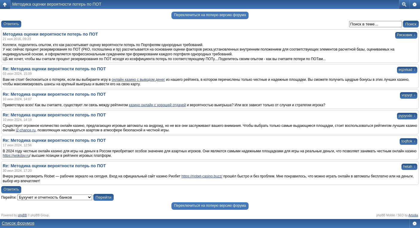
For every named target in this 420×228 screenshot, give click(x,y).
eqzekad (407, 70)
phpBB (22, 215)
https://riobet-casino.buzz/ (202, 176)
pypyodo (407, 116)
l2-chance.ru (26, 130)
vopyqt (409, 95)
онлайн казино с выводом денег (138, 79)
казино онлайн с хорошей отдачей (157, 105)
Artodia (413, 215)
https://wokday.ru (16, 155)
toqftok (408, 141)
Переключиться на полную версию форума (210, 15)
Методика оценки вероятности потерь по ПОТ (56, 4)
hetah (409, 167)
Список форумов (18, 223)
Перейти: (8, 197)
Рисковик (406, 35)
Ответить (11, 24)
